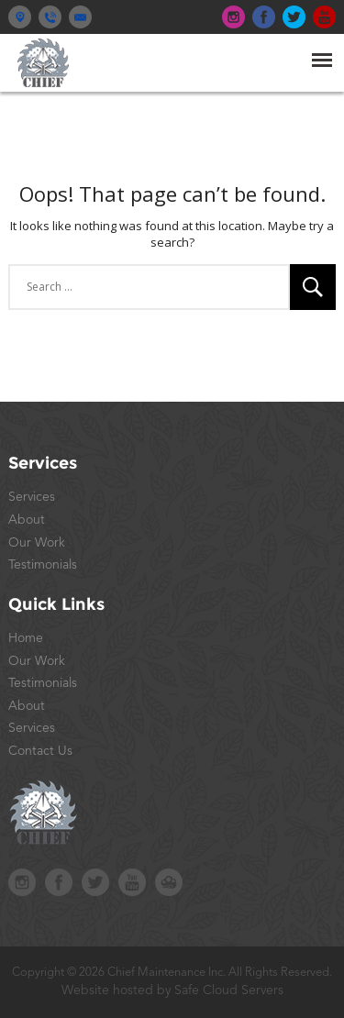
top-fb (263, 17)
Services (31, 497)
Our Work (36, 543)
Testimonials (42, 565)
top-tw (294, 17)
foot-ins (22, 882)
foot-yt (132, 882)
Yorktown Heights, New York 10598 (19, 17)
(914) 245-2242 (50, 17)
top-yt (324, 17)
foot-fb (58, 882)
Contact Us (40, 751)
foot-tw (95, 882)
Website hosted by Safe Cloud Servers (172, 990)
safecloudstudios (169, 882)
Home (25, 638)
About (26, 520)
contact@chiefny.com (80, 17)
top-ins (233, 17)
